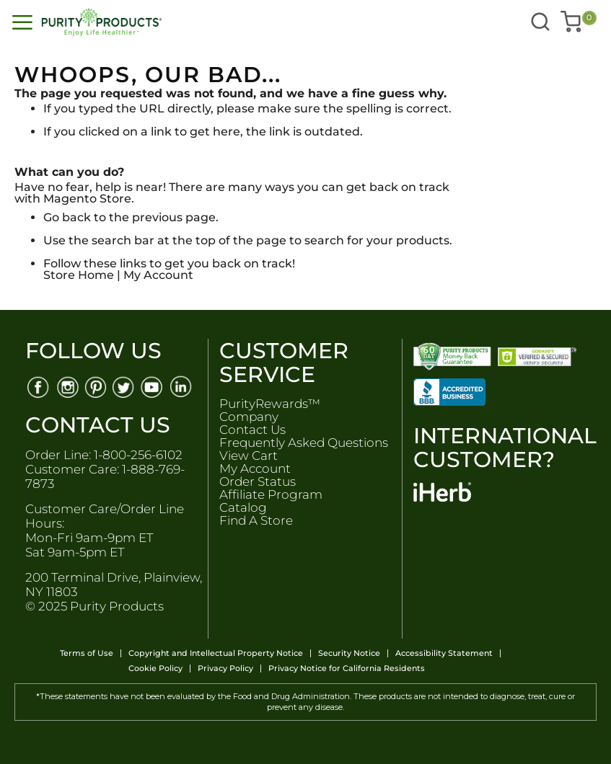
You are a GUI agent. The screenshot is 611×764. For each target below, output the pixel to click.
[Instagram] (66, 386)
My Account (158, 275)
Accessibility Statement (444, 653)
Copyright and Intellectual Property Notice (215, 653)
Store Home (78, 275)
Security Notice (349, 653)
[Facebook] (37, 386)
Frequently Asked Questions (303, 442)
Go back (67, 217)
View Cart (248, 455)
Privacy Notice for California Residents (346, 668)
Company (248, 416)
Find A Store (256, 520)
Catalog (243, 507)
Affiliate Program (270, 494)
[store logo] (156, 22)
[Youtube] (153, 386)
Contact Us (252, 429)
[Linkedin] (182, 386)
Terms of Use (86, 653)
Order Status (257, 481)
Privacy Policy (225, 668)
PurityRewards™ (269, 403)
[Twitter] (124, 386)
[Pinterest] (95, 386)
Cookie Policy (155, 668)
